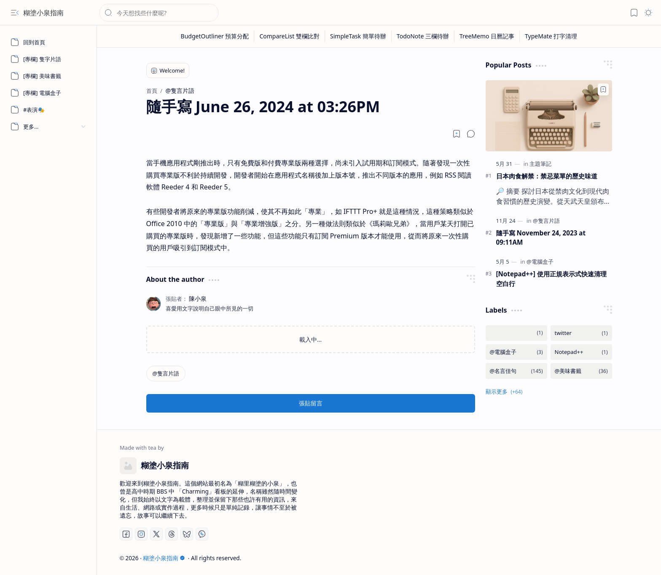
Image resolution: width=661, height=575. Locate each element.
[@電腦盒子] (540, 261)
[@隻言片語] (166, 373)
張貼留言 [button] (310, 403)
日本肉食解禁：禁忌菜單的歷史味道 (546, 176)
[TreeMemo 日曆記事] (487, 36)
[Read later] (456, 133)
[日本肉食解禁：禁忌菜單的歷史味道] (549, 115)
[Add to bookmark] (603, 89)
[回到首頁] (48, 42)
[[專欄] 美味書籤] (48, 75)
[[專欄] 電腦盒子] (48, 92)
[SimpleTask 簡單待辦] (358, 36)
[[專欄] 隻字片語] (48, 59)
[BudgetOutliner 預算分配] (215, 36)
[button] (14, 12)
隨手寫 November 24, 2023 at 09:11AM (541, 238)
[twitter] (581, 333)
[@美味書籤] (581, 371)
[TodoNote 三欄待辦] (423, 36)
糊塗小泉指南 (43, 12)
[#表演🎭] (48, 109)
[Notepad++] (581, 352)
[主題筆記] (540, 163)
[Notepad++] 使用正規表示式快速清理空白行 (551, 279)
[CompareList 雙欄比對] (289, 36)
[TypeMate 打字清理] (551, 36)
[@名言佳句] (516, 371)
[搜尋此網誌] (159, 12)
